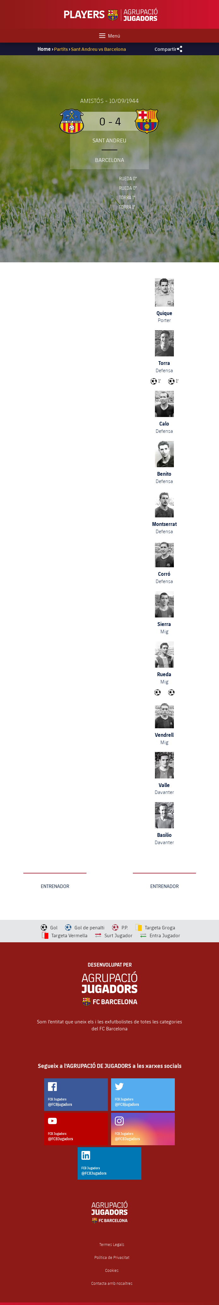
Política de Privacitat (111, 1257)
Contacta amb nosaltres (112, 1283)
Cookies (112, 1270)
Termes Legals (111, 1244)
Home (44, 49)
